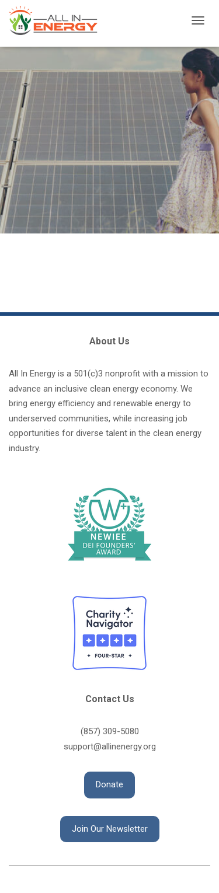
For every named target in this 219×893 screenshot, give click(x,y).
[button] (109, 785)
